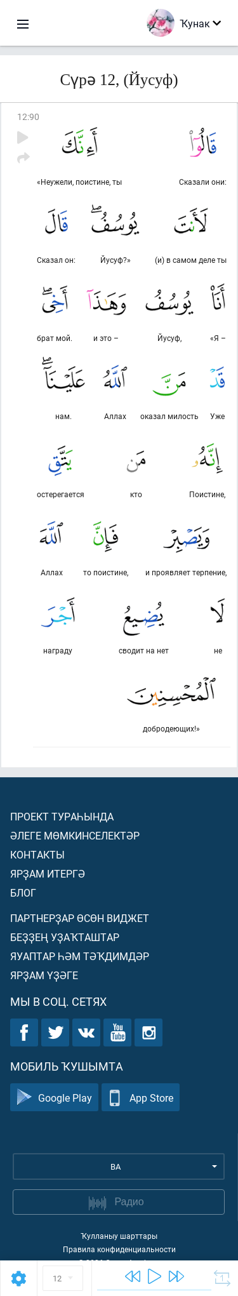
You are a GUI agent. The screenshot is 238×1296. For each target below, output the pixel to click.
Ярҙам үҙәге (44, 975)
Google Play (54, 1097)
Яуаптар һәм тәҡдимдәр (79, 956)
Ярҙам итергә (47, 873)
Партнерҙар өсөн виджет (79, 918)
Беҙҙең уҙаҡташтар (64, 937)
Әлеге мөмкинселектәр (75, 835)
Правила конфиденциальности (119, 1249)
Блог (23, 892)
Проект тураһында (62, 816)
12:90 (28, 116)
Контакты (37, 854)
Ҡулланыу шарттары (119, 1236)
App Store (140, 1097)
